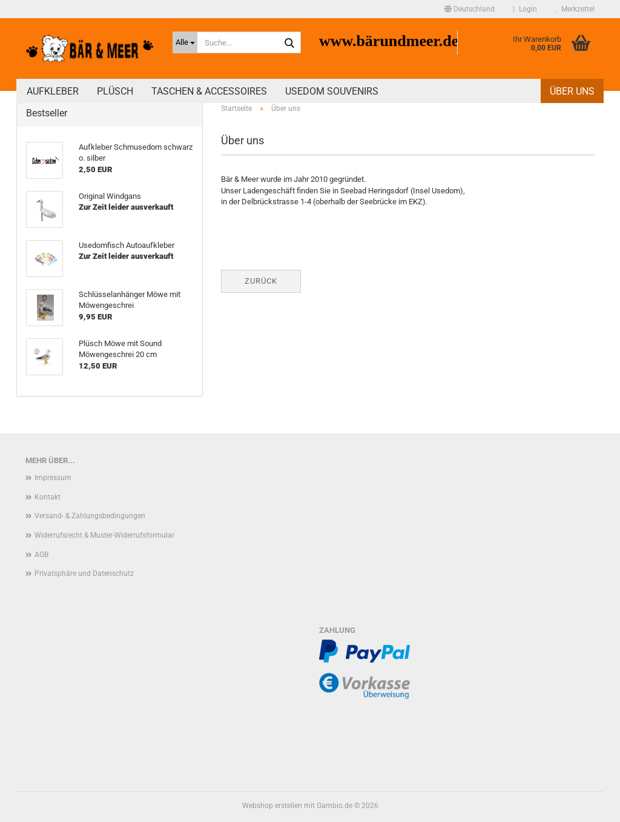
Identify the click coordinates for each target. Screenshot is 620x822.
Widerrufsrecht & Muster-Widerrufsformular (104, 535)
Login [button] (525, 9)
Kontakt (48, 497)
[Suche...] (185, 42)
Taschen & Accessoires (209, 91)
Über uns (572, 91)
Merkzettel (575, 9)
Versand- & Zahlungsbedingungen (90, 516)
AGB (41, 554)
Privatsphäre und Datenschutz (84, 573)
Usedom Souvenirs (331, 91)
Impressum (53, 477)
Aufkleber (53, 91)
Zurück (261, 281)
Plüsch (115, 91)
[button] (469, 9)
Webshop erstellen (272, 805)
